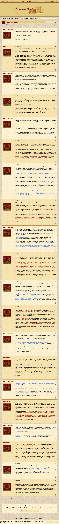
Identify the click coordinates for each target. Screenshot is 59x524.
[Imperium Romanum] (29, 10)
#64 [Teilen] (55, 95)
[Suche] (56, 1)
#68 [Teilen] (55, 200)
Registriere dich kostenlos (32, 507)
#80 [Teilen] (55, 480)
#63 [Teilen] (55, 72)
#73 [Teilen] (55, 333)
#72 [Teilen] (55, 306)
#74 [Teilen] (55, 357)
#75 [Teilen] (55, 381)
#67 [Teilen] (55, 164)
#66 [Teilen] (55, 140)
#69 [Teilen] (55, 226)
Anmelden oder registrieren (48, 1)
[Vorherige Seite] (3, 26)
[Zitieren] (55, 43)
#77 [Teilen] (55, 424)
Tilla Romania (27, 67)
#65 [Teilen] (55, 118)
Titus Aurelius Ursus (11, 24)
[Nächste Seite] (11, 26)
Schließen (56, 522)
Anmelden (36, 510)
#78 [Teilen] (55, 442)
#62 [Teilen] (55, 46)
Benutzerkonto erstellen (26, 510)
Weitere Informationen (50, 522)
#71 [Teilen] (55, 281)
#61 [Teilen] (55, 29)
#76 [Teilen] (55, 400)
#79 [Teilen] (55, 463)
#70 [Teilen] (55, 253)
